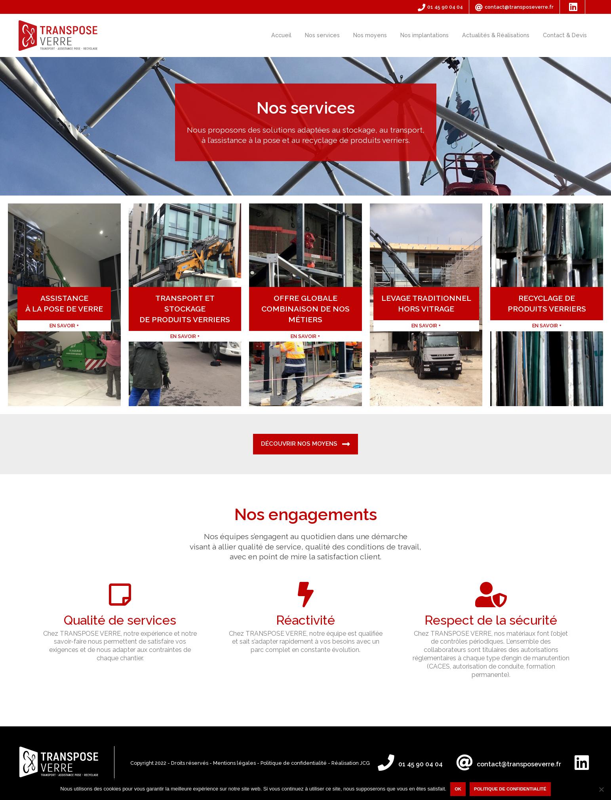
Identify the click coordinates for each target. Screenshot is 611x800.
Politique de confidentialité (294, 763)
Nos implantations (424, 35)
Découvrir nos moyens (305, 444)
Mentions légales (234, 763)
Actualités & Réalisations (495, 35)
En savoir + (36, 364)
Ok (458, 789)
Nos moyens (370, 35)
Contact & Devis (565, 35)
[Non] (601, 789)
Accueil (281, 35)
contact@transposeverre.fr (514, 7)
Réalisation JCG (350, 763)
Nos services (322, 35)
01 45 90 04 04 (440, 7)
